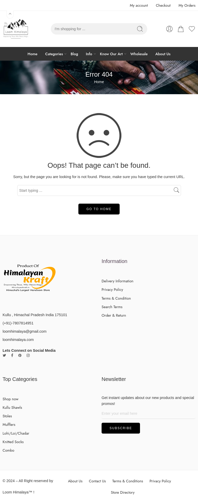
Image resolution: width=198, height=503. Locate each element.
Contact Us (97, 481)
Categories (54, 54)
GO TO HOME (99, 209)
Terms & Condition (116, 298)
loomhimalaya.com (18, 340)
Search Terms (112, 306)
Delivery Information (117, 281)
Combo (8, 450)
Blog (74, 54)
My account (139, 5)
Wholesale (139, 54)
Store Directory (123, 492)
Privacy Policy (112, 289)
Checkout (163, 5)
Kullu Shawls (12, 407)
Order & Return (114, 315)
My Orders (187, 5)
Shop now (10, 399)
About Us (163, 54)
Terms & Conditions (127, 481)
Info (89, 54)
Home (32, 54)
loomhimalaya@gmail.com (24, 331)
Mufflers (9, 424)
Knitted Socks (13, 441)
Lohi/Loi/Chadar (16, 433)
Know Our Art (111, 54)
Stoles (7, 416)
